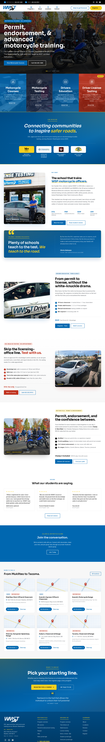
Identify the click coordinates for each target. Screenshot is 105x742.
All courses (40, 725)
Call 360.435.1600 (37, 63)
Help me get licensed (79, 8)
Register (95, 8)
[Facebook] (93, 2)
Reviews (85, 728)
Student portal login (65, 737)
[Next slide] (100, 43)
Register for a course (44, 688)
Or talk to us (65, 688)
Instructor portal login (66, 740)
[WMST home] (11, 8)
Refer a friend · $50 (65, 734)
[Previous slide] (5, 43)
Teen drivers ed (64, 725)
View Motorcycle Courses (15, 63)
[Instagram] (97, 2)
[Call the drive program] (32, 2)
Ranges (39, 731)
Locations (85, 725)
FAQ (38, 734)
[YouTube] (100, 2)
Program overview (42, 722)
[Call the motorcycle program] (13, 2)
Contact (85, 731)
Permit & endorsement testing (46, 728)
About (84, 722)
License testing (64, 731)
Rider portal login (42, 737)
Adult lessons (64, 728)
